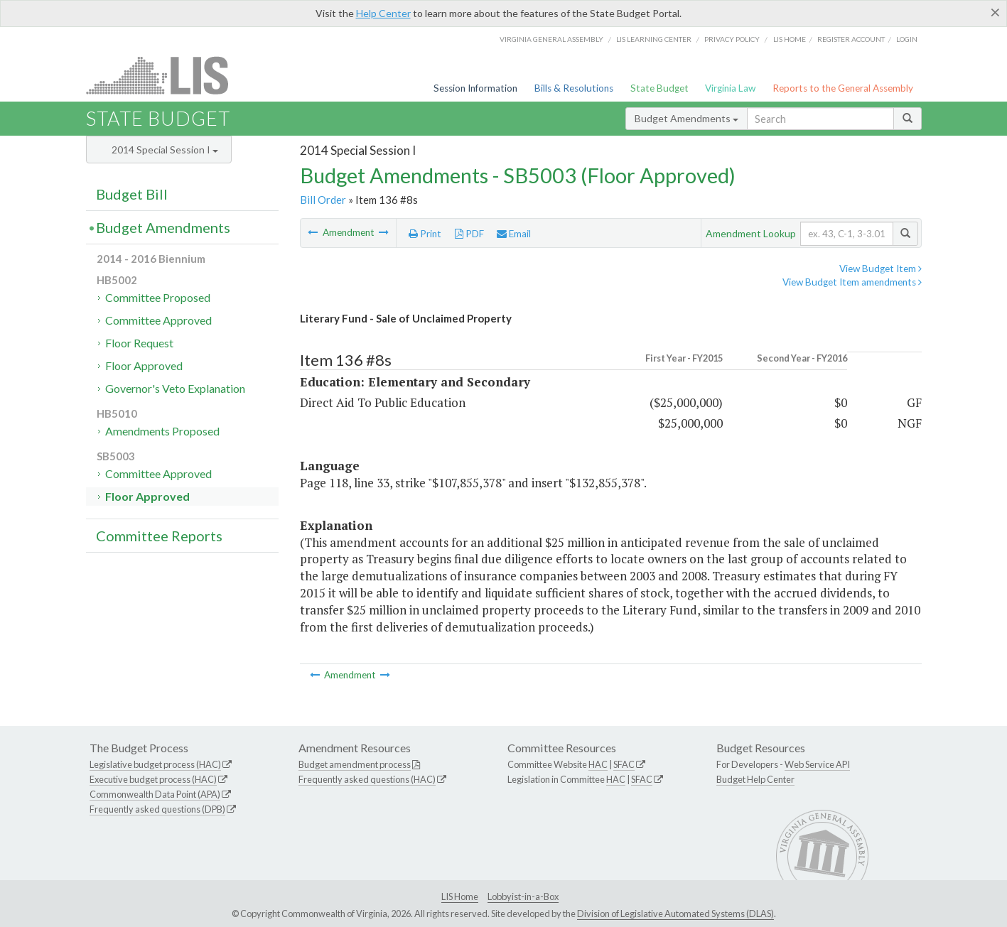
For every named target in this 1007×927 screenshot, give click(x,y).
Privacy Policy (732, 39)
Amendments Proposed (162, 431)
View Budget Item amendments (852, 282)
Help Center (383, 13)
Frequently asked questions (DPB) (157, 809)
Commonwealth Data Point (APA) (155, 794)
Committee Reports (159, 535)
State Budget (659, 88)
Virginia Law (730, 88)
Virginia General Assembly (551, 39)
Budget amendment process (354, 764)
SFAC (624, 764)
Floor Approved (144, 365)
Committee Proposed (157, 297)
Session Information (475, 88)
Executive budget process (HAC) (153, 779)
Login (906, 39)
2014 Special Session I (165, 149)
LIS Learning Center (653, 39)
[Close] (995, 12)
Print (425, 233)
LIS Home (459, 896)
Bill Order (323, 199)
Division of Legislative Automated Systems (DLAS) (675, 913)
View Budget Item (880, 268)
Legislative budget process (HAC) (155, 764)
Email (514, 233)
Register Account (851, 39)
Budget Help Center (755, 779)
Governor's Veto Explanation (175, 388)
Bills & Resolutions (573, 88)
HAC (598, 764)
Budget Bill (132, 193)
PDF (469, 233)
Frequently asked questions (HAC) (367, 779)
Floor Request (139, 342)
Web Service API (817, 764)
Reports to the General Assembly (842, 88)
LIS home (789, 39)
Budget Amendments (686, 118)
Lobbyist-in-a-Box (523, 896)
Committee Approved (158, 320)
